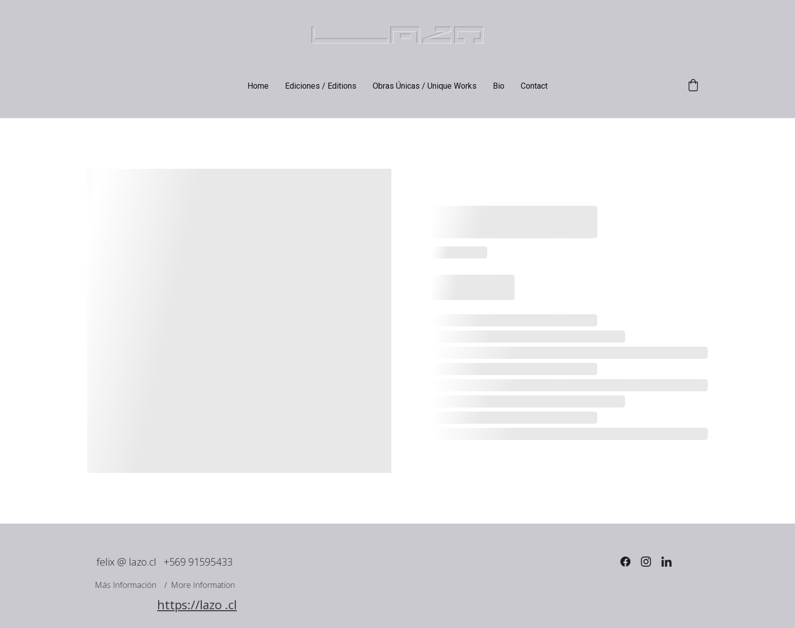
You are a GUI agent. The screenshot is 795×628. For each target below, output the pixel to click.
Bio (498, 86)
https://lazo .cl (196, 605)
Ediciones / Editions (320, 86)
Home (258, 86)
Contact (534, 86)
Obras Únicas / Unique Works (425, 86)
